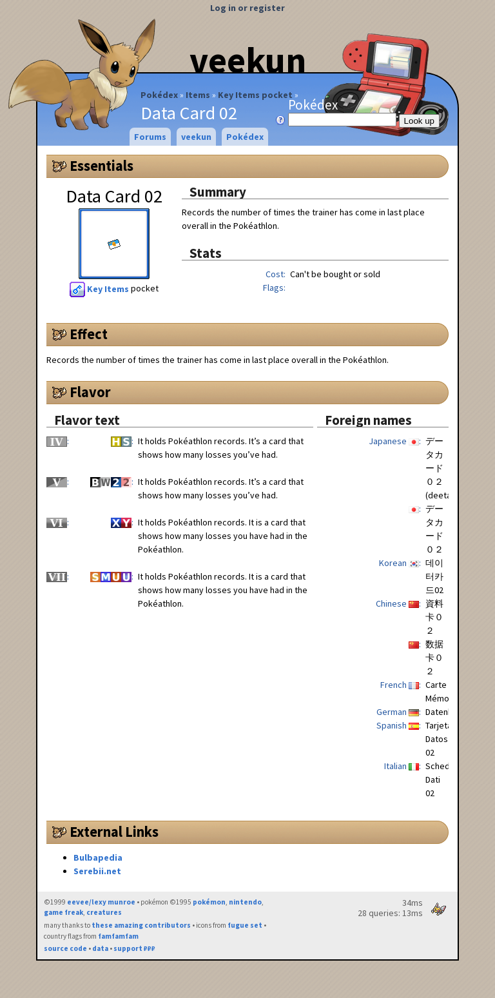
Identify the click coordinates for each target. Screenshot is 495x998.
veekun (247, 60)
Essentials (101, 166)
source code (65, 948)
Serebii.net (97, 871)
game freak (63, 912)
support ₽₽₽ (134, 948)
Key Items (100, 289)
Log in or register (247, 8)
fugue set (245, 925)
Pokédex (159, 95)
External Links (114, 832)
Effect (89, 334)
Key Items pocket (255, 95)
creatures (104, 912)
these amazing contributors (141, 925)
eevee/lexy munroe (101, 901)
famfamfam (118, 936)
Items (198, 95)
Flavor (90, 392)
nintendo (245, 901)
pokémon (209, 901)
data (100, 948)
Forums (150, 136)
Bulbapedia (97, 857)
